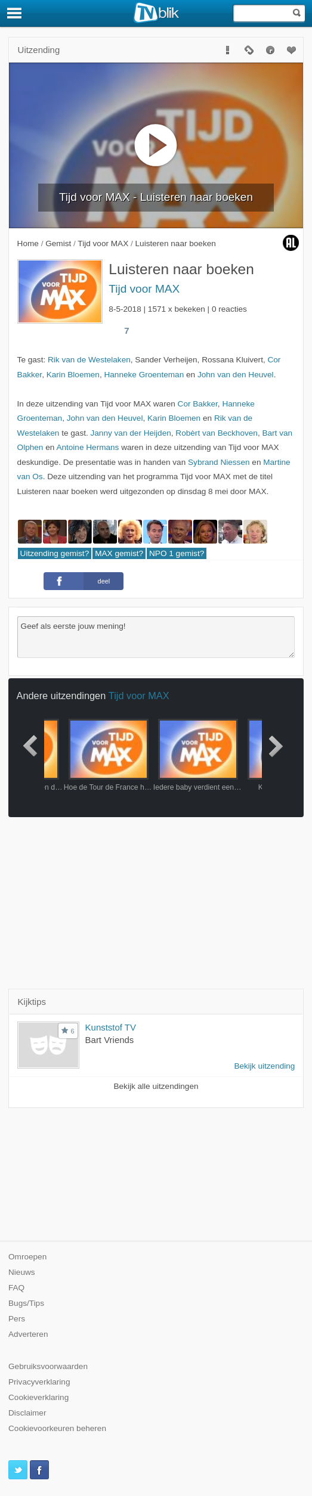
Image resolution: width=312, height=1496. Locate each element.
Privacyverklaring (39, 1381)
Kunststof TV (110, 1027)
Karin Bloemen (73, 374)
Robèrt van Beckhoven (216, 433)
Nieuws (21, 1272)
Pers (16, 1318)
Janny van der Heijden (131, 433)
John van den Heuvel (235, 374)
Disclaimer (27, 1412)
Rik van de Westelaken (89, 359)
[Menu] (15, 13)
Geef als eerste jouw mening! (156, 637)
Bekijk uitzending (264, 1066)
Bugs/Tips (26, 1303)
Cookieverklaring (38, 1397)
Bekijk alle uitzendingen (155, 1086)
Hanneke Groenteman (144, 374)
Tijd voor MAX (144, 289)
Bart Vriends (109, 1040)
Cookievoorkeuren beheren (57, 1428)
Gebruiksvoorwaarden (48, 1366)
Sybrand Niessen (219, 462)
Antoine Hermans (87, 447)
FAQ (16, 1287)
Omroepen (27, 1256)
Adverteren (28, 1334)
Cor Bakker (198, 403)
